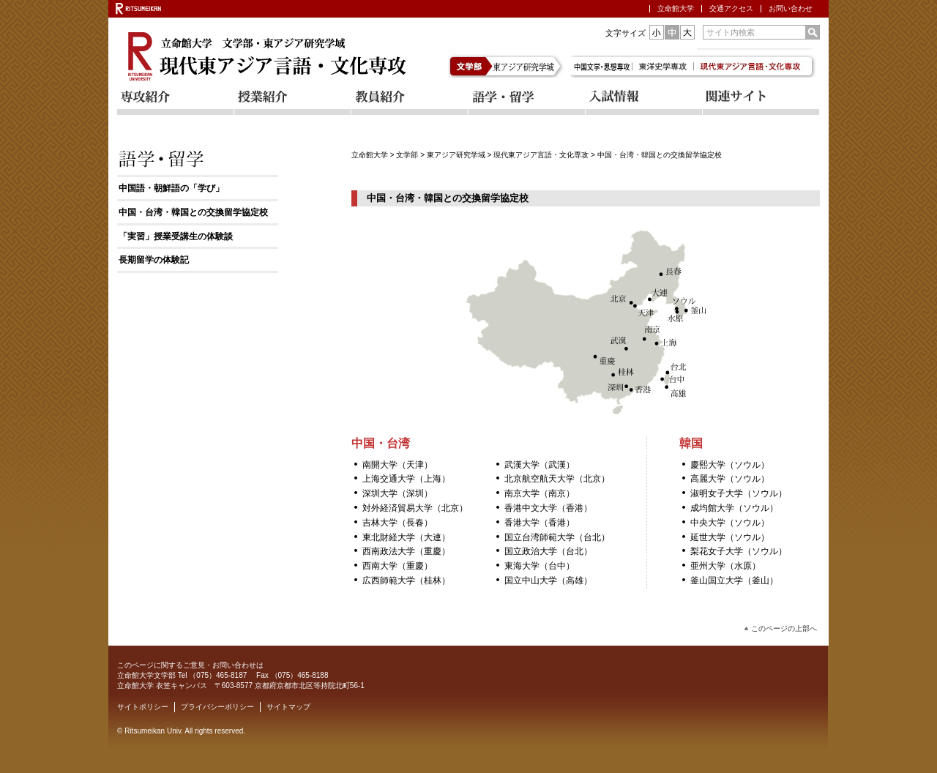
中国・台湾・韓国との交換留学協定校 (193, 212)
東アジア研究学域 (531, 63)
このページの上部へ (784, 628)
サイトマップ (288, 707)
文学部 (472, 63)
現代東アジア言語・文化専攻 (541, 155)
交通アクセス (731, 8)
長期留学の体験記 (154, 260)
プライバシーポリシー (217, 707)
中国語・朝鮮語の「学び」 (171, 188)
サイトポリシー (142, 707)
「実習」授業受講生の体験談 (176, 236)
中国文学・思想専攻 (603, 63)
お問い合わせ (791, 8)
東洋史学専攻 (666, 63)
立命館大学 (675, 8)
